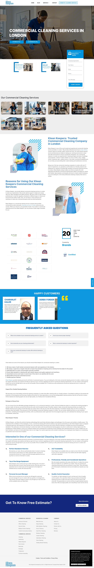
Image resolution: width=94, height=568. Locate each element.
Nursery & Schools (23, 522)
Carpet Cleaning (40, 536)
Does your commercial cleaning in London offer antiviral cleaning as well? (27, 351)
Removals (21, 547)
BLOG (38, 2)
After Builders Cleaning (41, 527)
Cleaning (21, 537)
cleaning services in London (29, 205)
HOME (32, 2)
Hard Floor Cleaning (41, 531)
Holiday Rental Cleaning (41, 543)
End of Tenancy (40, 529)
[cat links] (83, 501)
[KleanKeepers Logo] (9, 3)
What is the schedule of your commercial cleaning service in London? (27, 335)
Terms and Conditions (45, 559)
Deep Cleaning (39, 524)
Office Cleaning (22, 524)
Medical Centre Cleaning (24, 529)
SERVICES (45, 2)
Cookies (38, 559)
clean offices (84, 150)
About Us (56, 522)
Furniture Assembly (23, 554)
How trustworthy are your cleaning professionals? (22, 343)
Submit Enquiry (75, 84)
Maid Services (39, 522)
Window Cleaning (40, 534)
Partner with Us (57, 527)
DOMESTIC (16, 42)
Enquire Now (92, 283)
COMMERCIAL (33, 42)
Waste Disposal (22, 542)
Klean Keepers (9, 380)
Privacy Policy (54, 559)
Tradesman (21, 552)
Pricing (55, 529)
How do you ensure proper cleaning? (61, 335)
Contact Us (56, 524)
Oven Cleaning (39, 541)
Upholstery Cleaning (41, 538)
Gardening (21, 540)
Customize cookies (82, 564)
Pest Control (21, 545)
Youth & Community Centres (25, 531)
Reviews (56, 531)
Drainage (21, 549)
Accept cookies (74, 564)
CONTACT (54, 2)
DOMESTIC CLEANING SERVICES (68, 2)
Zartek (42, 565)
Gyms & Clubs (22, 527)
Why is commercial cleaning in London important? (65, 343)
